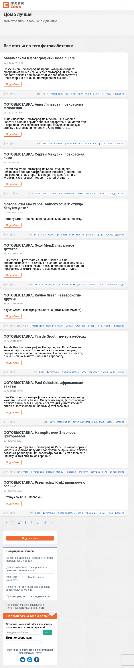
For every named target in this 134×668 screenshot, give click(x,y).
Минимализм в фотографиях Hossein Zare (39, 58)
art (102, 93)
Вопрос (109, 234)
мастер (80, 234)
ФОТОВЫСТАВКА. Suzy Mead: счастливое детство (39, 247)
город (112, 193)
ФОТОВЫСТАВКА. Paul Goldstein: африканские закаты (43, 384)
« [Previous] (6, 522)
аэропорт (94, 371)
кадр (121, 284)
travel (102, 421)
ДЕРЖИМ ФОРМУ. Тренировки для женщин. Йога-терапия (27, 569)
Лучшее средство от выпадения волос (29, 596)
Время (69, 325)
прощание (91, 512)
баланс (120, 143)
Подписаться (30, 538)
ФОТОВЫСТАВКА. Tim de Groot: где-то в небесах (45, 336)
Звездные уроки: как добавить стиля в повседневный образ (29, 559)
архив (100, 234)
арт (100, 143)
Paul (94, 421)
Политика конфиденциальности (25, 607)
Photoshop (118, 93)
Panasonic (71, 471)
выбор (103, 193)
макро (120, 371)
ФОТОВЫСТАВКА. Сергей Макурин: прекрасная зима (44, 156)
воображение (117, 471)
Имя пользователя (19, 637)
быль (109, 421)
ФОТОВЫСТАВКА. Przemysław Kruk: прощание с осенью (44, 484)
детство (81, 284)
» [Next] (51, 522)
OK (47, 632)
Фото (45, 93)
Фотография (56, 93)
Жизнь (120, 193)
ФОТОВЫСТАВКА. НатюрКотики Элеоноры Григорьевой (40, 434)
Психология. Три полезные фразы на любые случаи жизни (28, 588)
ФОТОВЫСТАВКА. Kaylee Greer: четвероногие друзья (42, 296)
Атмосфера (91, 193)
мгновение (90, 143)
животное (112, 284)
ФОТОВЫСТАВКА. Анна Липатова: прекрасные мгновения (43, 106)
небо (84, 371)
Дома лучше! (18, 14)
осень (81, 512)
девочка (119, 234)
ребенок (90, 234)
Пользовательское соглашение (25, 604)
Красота (119, 512)
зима (80, 193)
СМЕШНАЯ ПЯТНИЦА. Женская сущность (25, 578)
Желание (119, 421)
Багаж (111, 143)
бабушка (95, 471)
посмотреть (104, 325)
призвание (118, 325)
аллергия (83, 471)
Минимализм (92, 93)
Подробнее (12, 84)
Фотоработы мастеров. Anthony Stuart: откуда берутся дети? (43, 205)
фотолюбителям (74, 93)
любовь (92, 325)
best (109, 93)
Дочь (101, 284)
